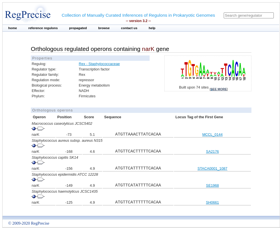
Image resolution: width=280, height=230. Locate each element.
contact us (129, 28)
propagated (78, 28)
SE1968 (212, 185)
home (12, 28)
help (152, 28)
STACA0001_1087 (212, 168)
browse (104, 28)
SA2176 (212, 151)
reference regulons (43, 28)
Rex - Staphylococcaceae (99, 64)
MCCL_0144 (212, 134)
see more (218, 89)
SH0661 (212, 202)
